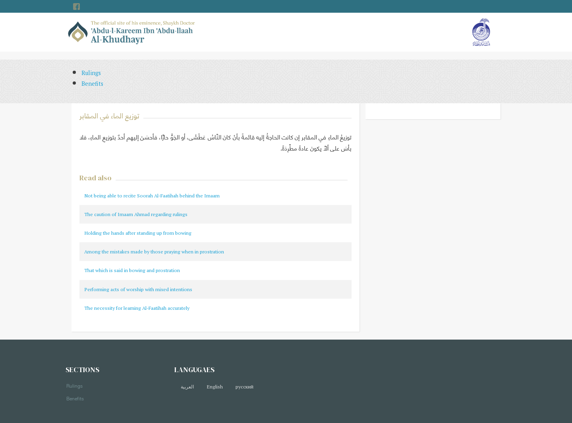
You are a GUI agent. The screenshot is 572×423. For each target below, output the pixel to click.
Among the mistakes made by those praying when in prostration (154, 251)
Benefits (92, 83)
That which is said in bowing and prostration (132, 270)
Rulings (91, 73)
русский (244, 386)
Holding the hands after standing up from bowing (137, 233)
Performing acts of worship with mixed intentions (138, 289)
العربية (187, 386)
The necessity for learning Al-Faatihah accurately (136, 308)
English (215, 386)
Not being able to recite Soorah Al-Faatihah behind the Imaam (152, 195)
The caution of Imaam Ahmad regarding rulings (135, 214)
